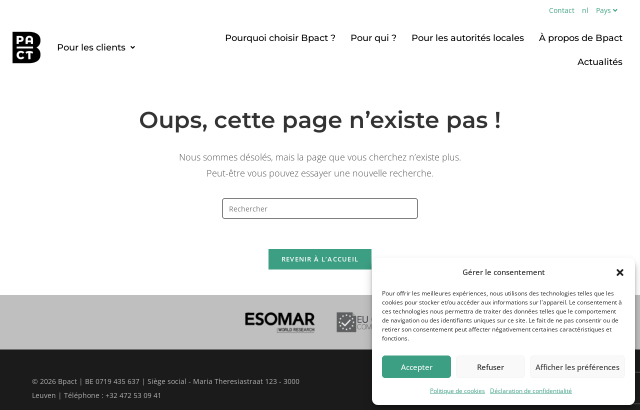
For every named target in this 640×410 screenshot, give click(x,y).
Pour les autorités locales (468, 38)
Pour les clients (96, 47)
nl (585, 10)
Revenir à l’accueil (320, 259)
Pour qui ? (373, 38)
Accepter (416, 367)
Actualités (600, 62)
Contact (561, 10)
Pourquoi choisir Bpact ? (280, 38)
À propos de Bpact (580, 38)
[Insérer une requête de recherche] (320, 208)
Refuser (490, 367)
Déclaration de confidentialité (531, 390)
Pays (608, 10)
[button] (620, 273)
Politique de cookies (457, 390)
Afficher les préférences (578, 367)
